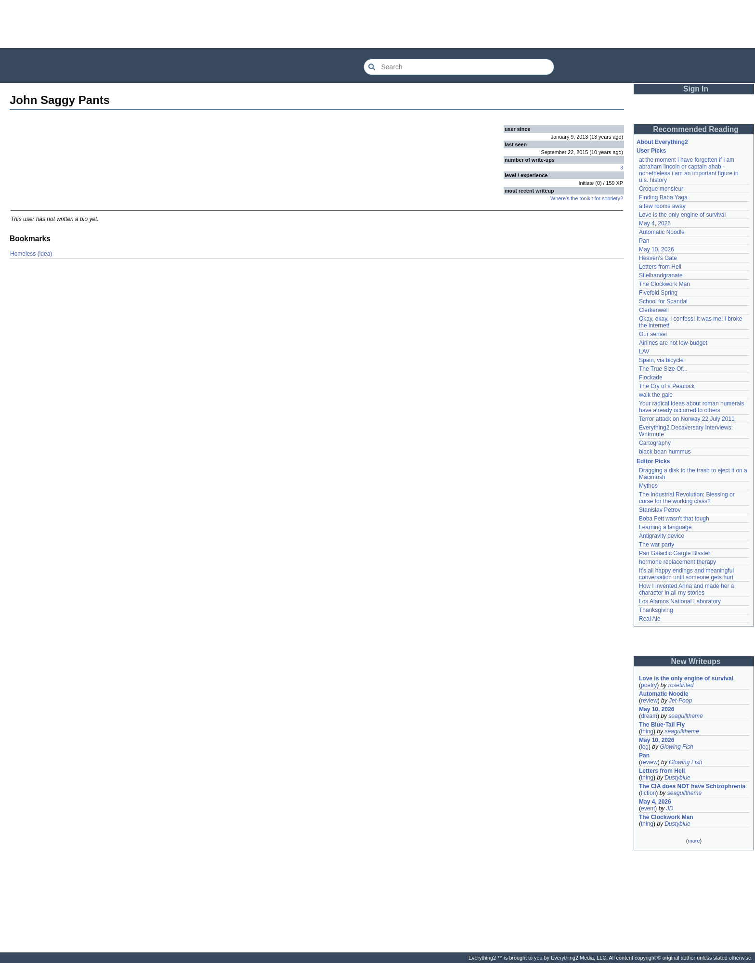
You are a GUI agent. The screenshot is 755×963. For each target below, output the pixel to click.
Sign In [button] (695, 89)
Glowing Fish (676, 746)
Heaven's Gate (658, 258)
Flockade (651, 377)
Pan (644, 240)
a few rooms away (662, 206)
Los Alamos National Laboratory (680, 601)
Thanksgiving (656, 610)
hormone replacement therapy (677, 562)
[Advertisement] (377, 24)
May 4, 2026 (655, 223)
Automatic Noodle (662, 232)
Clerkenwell (654, 310)
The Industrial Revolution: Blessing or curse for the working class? (687, 498)
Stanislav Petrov (660, 510)
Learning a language (665, 527)
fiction (648, 793)
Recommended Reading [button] (696, 129)
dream (649, 716)
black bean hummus (664, 451)
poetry (649, 685)
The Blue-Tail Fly (662, 724)
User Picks (651, 150)
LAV (644, 351)
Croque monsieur (661, 188)
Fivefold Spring (658, 292)
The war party (656, 544)
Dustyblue (677, 777)
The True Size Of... (663, 368)
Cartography (655, 443)
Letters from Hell (660, 266)
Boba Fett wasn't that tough (674, 518)
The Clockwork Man (664, 284)
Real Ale (650, 618)
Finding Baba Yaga (663, 197)
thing (647, 731)
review (649, 700)
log (645, 746)
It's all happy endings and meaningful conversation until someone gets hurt (686, 574)
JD (670, 808)
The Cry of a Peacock (666, 386)
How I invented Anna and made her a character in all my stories (686, 589)
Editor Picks (653, 461)
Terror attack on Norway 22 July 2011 (687, 419)
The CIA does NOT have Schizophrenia (692, 786)
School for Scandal (663, 301)
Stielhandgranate (661, 275)
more (694, 841)
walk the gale (656, 394)
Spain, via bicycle (661, 360)
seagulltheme (685, 716)
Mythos (648, 485)
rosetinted (681, 685)
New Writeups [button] (696, 661)
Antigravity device (661, 536)
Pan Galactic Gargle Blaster (674, 553)
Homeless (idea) (31, 253)
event (648, 808)
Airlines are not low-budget (673, 342)
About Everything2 (662, 142)
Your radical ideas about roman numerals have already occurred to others (691, 407)
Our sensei (653, 334)
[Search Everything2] (459, 67)
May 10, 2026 (656, 249)
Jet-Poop (680, 700)
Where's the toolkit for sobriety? (586, 198)
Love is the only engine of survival (682, 214)
